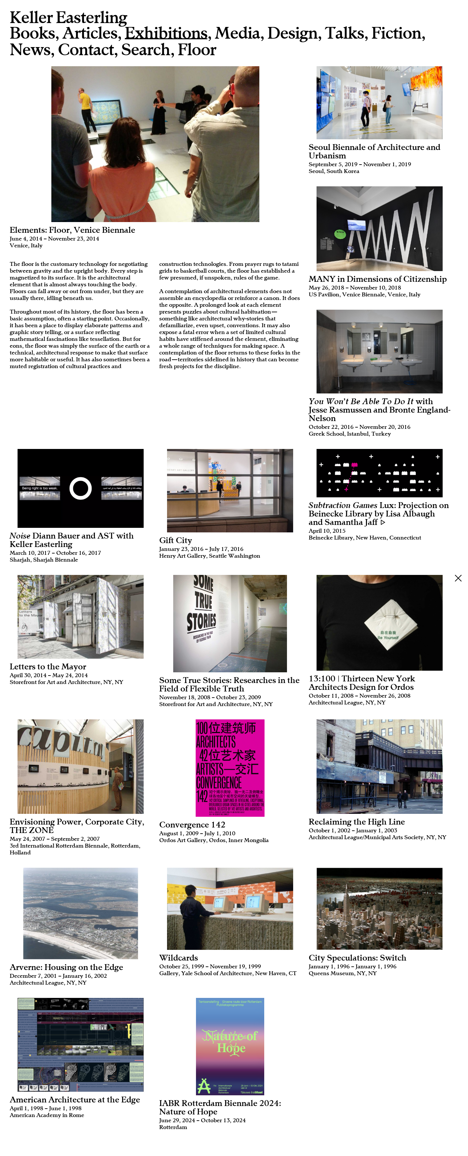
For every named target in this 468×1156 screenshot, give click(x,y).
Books (32, 33)
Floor (197, 49)
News (30, 49)
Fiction (396, 33)
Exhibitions (166, 33)
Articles (89, 33)
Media (237, 33)
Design (292, 33)
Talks (344, 33)
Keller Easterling (68, 17)
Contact (86, 49)
